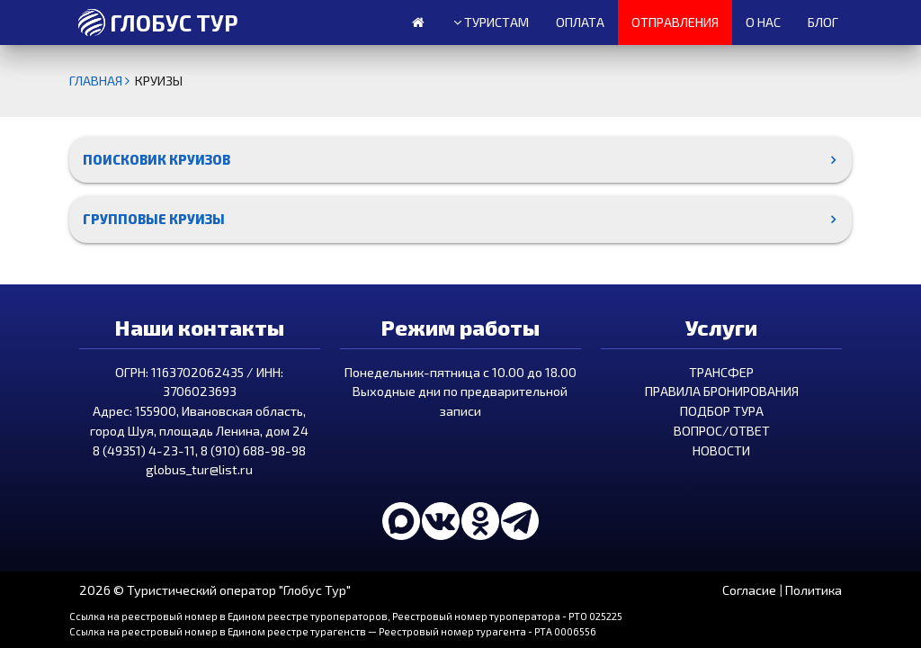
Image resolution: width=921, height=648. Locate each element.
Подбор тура (722, 410)
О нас (763, 22)
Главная (102, 80)
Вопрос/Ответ (722, 430)
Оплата (580, 22)
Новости (721, 450)
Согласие (749, 590)
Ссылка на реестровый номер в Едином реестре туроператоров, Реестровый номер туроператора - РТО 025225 (345, 616)
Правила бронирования (722, 391)
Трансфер (721, 372)
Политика (813, 590)
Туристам (491, 22)
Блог (823, 22)
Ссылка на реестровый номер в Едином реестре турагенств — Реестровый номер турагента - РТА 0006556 (332, 631)
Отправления (675, 22)
